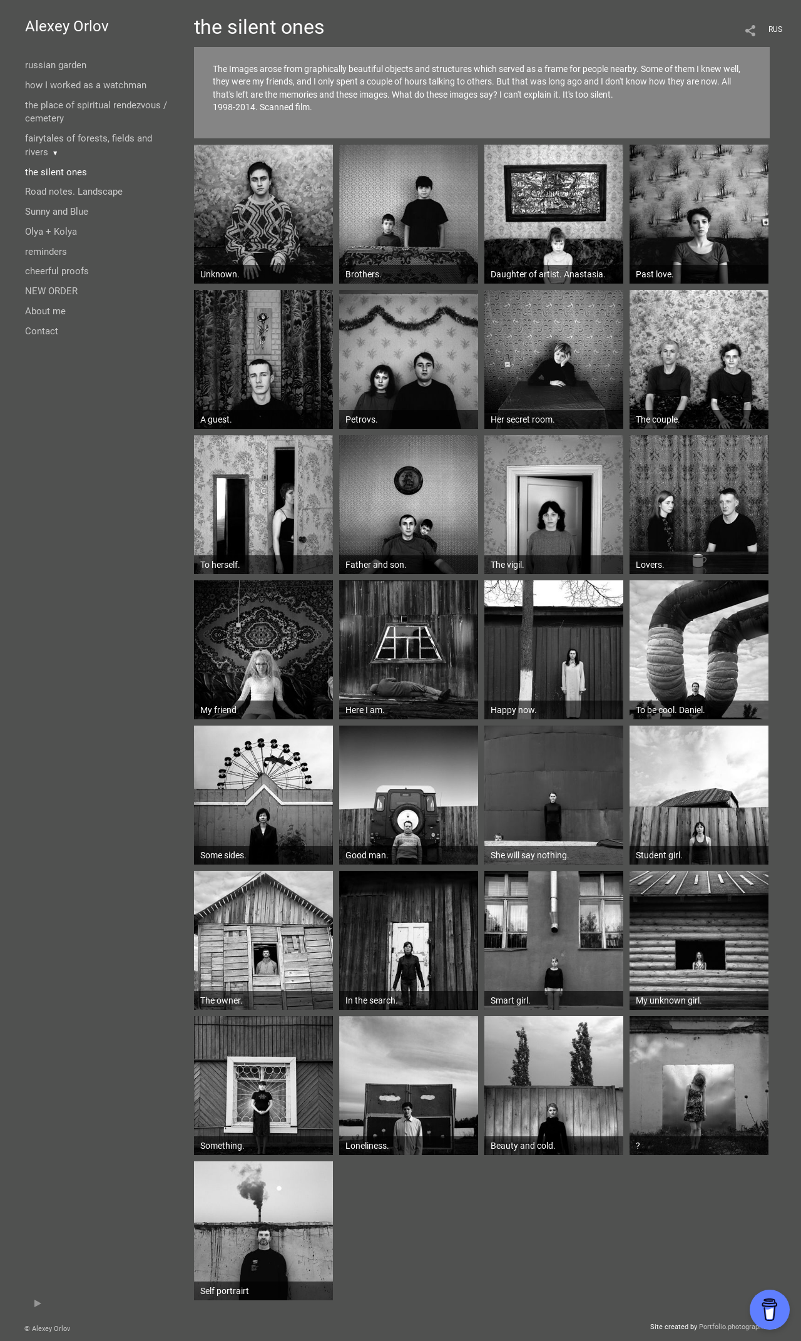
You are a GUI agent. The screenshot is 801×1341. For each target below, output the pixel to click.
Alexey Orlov (67, 26)
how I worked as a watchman (85, 85)
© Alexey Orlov (47, 1329)
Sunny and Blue (56, 211)
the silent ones (56, 172)
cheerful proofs (57, 271)
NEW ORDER (51, 291)
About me (45, 311)
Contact (41, 331)
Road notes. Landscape (74, 191)
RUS (775, 29)
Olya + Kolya (51, 231)
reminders (46, 251)
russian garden (55, 65)
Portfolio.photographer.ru (738, 1327)
